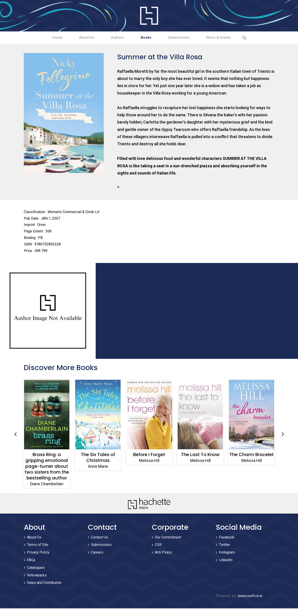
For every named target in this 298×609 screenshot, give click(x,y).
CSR (158, 545)
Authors (114, 38)
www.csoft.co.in (250, 597)
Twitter (224, 545)
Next (282, 435)
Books (149, 38)
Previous (15, 435)
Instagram (227, 553)
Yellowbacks (37, 576)
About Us (77, 38)
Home (42, 38)
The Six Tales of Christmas (149, 458)
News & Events (233, 38)
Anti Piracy (163, 553)
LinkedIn (225, 560)
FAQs (31, 560)
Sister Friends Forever (46, 455)
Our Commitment (168, 538)
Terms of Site (37, 545)
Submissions (188, 38)
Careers (97, 553)
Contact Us (99, 538)
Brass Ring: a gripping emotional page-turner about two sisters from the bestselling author (98, 466)
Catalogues (36, 568)
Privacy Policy (38, 553)
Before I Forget (200, 455)
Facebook (226, 538)
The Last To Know (251, 455)
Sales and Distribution (44, 583)
